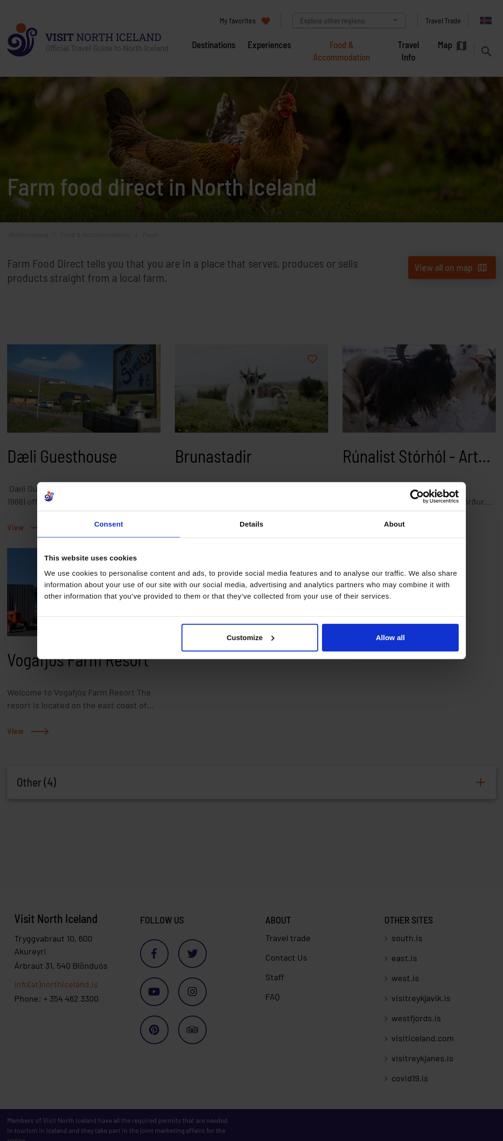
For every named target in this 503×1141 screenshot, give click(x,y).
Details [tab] (251, 524)
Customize (250, 637)
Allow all (390, 637)
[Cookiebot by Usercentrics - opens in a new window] (417, 496)
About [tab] (394, 524)
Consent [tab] (108, 524)
